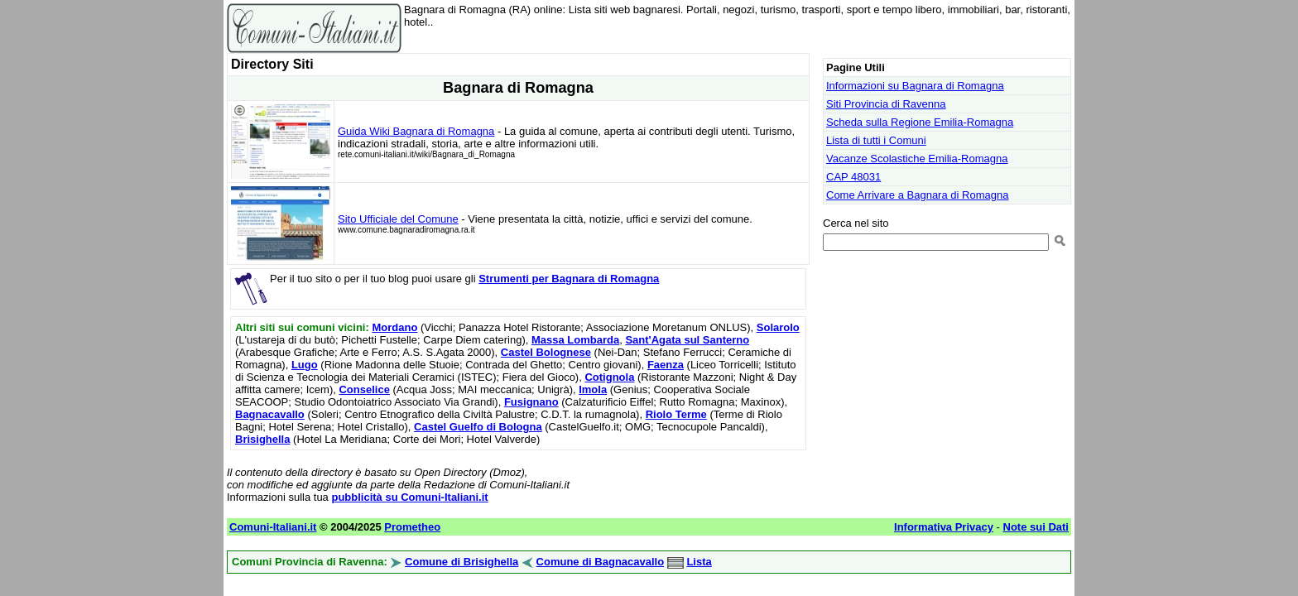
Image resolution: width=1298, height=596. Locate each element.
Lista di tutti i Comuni (876, 140)
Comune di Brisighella (461, 561)
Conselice (364, 389)
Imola (593, 389)
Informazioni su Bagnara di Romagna (915, 85)
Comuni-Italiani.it (272, 527)
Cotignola (609, 377)
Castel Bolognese (546, 352)
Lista (698, 561)
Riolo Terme (676, 414)
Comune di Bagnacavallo (600, 561)
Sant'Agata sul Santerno (687, 340)
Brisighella (262, 439)
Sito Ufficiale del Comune (398, 219)
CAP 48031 (853, 177)
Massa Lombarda (575, 340)
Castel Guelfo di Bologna (478, 427)
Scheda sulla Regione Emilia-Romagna (919, 122)
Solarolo (778, 327)
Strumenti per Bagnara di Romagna (568, 278)
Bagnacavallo (270, 414)
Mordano (394, 327)
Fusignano (531, 402)
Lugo (304, 364)
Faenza (665, 364)
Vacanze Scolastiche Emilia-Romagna (916, 158)
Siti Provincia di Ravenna (886, 104)
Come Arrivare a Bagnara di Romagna (917, 195)
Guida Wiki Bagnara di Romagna (416, 131)
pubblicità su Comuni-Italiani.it (409, 497)
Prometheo (412, 527)
